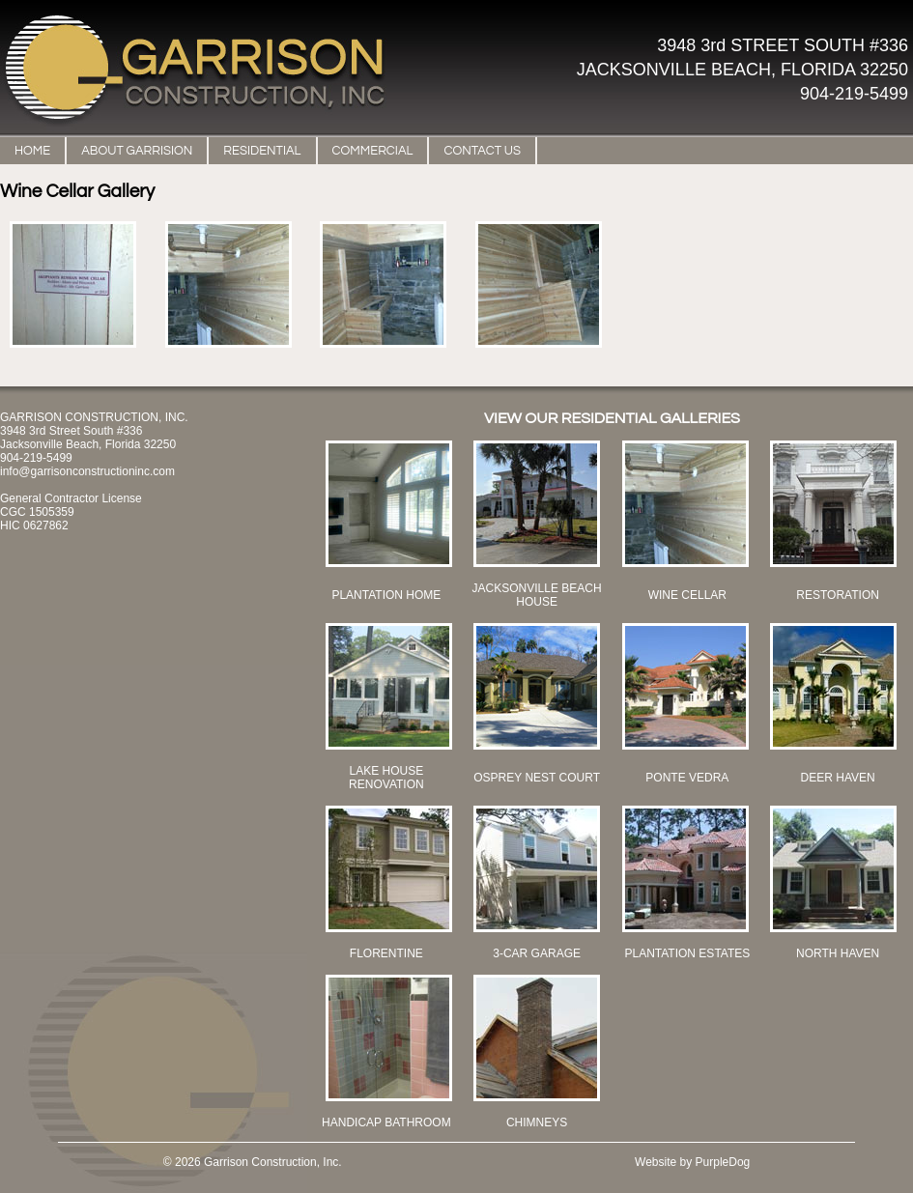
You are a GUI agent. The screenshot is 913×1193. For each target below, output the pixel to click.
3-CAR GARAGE (537, 953)
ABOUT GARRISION (136, 150)
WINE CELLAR (687, 595)
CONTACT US (482, 150)
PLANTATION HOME (386, 595)
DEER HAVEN (838, 777)
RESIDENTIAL (261, 150)
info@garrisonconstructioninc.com (87, 471)
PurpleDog (723, 1162)
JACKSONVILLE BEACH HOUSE (537, 595)
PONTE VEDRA (686, 777)
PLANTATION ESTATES (687, 953)
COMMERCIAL (373, 150)
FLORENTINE (386, 953)
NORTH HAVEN (837, 953)
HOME (32, 150)
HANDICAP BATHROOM (386, 1122)
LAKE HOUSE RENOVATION (386, 777)
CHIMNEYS (536, 1122)
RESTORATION (837, 595)
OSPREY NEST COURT (536, 777)
